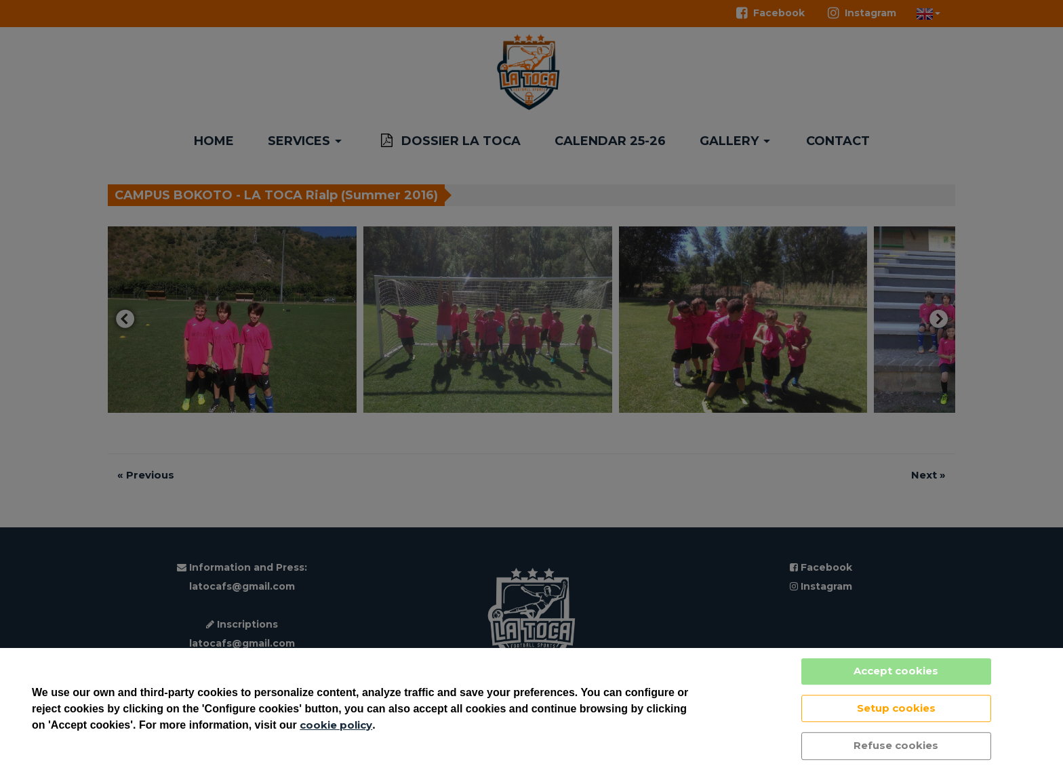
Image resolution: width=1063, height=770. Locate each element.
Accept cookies (896, 670)
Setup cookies (896, 708)
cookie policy (336, 724)
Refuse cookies (896, 745)
